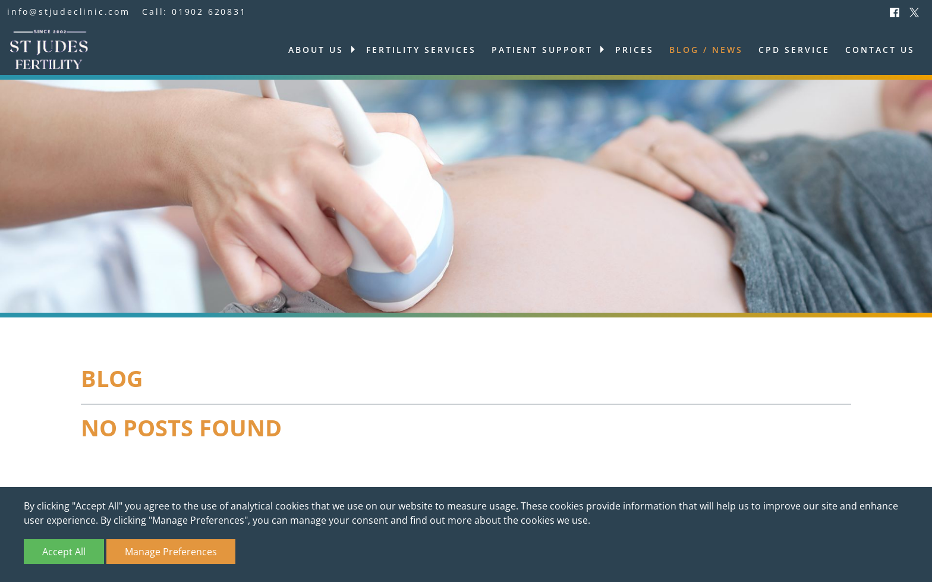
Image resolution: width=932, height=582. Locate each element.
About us (316, 49)
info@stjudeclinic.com (68, 11)
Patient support (542, 49)
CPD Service (794, 49)
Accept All (64, 551)
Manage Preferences (171, 551)
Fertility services (421, 49)
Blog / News (706, 49)
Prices (634, 49)
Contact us (880, 49)
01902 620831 (209, 11)
